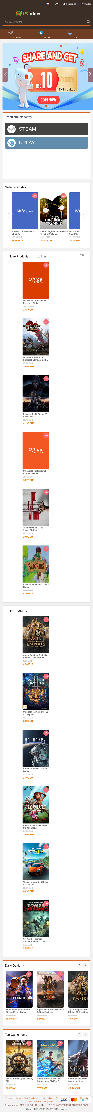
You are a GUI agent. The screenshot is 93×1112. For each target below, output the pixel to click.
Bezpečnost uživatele (53, 1101)
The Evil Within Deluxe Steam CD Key (34, 529)
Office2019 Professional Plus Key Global (34, 472)
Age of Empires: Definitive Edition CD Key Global (35, 656)
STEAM (14, 34)
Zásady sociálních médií (66, 1098)
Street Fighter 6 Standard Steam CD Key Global (18, 1010)
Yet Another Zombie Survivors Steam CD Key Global (35, 941)
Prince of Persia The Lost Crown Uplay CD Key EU (49, 1080)
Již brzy (41, 256)
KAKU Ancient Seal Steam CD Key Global (35, 826)
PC (73, 34)
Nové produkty (18, 256)
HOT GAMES (18, 611)
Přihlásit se (71, 4)
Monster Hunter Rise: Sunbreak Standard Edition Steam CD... (36, 360)
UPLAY (44, 34)
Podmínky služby (13, 1098)
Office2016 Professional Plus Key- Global (34, 302)
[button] (5, 75)
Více (83, 255)
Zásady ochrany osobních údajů (38, 1098)
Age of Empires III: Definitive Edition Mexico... (50, 1010)
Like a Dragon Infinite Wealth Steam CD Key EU (54, 232)
